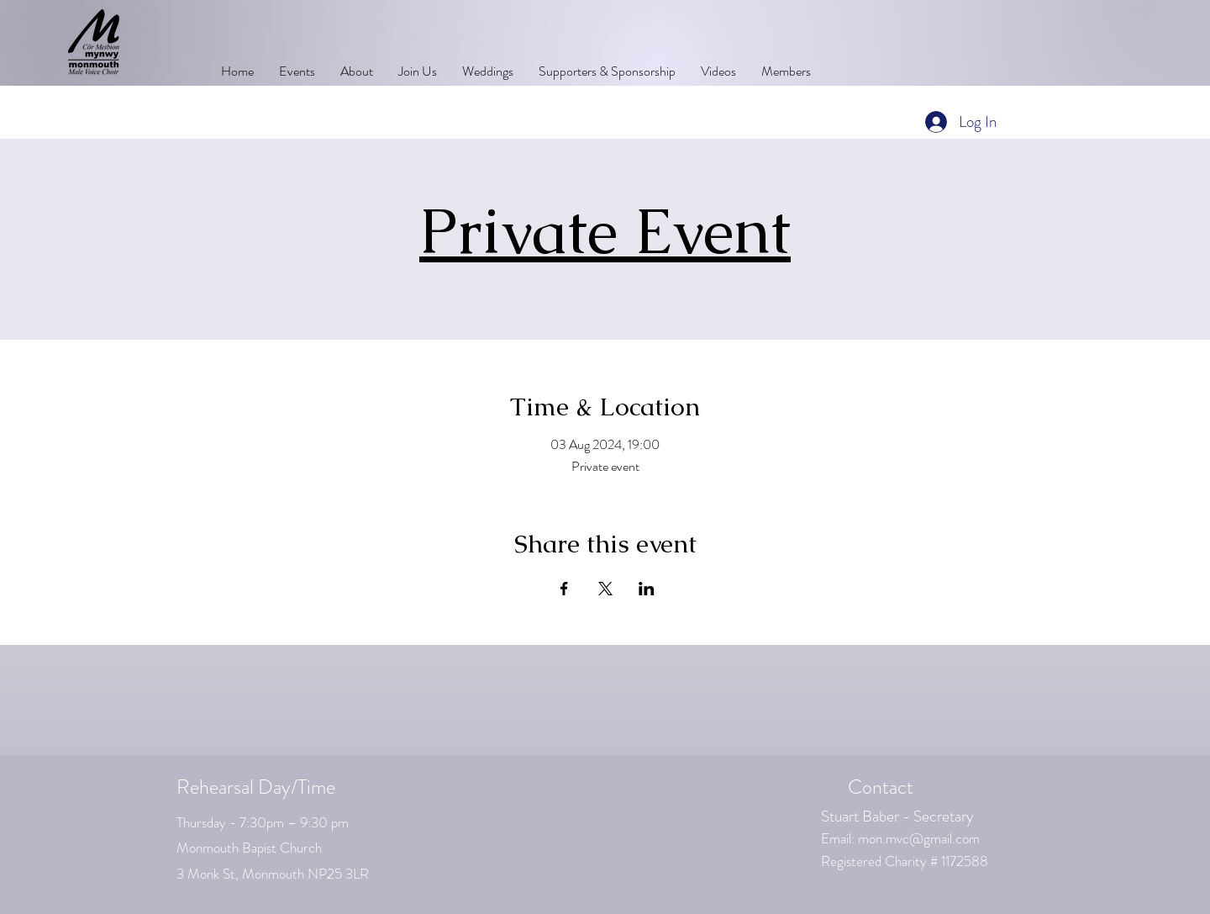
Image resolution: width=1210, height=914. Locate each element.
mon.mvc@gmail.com (919, 838)
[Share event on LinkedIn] (647, 588)
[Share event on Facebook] (564, 588)
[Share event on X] (605, 588)
